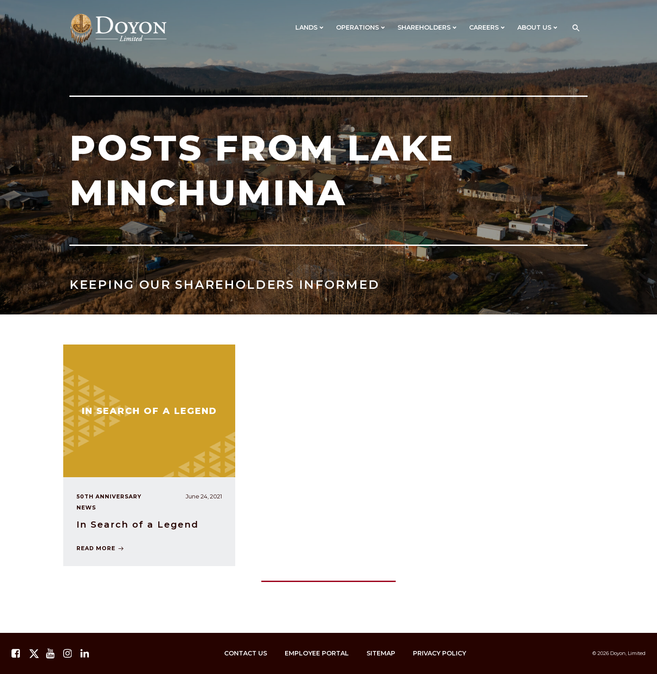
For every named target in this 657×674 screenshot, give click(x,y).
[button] (576, 28)
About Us (538, 27)
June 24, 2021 (204, 496)
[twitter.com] (34, 653)
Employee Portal (317, 653)
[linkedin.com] (85, 653)
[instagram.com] (68, 653)
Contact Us (245, 653)
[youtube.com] (51, 653)
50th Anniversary (108, 496)
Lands (310, 27)
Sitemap (381, 653)
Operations (361, 27)
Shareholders (427, 27)
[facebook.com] (16, 653)
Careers (488, 27)
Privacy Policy (439, 653)
